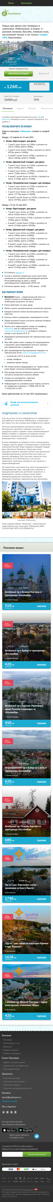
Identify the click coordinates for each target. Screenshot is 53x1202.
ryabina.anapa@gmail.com (16, 331)
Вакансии (7, 1046)
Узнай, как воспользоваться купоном (24, 403)
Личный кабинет (50, 3)
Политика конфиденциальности (17, 1088)
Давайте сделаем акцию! (14, 1062)
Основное (8, 108)
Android (5, 119)
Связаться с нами (9, 1101)
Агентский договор (11, 1078)
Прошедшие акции (11, 1069)
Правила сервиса (10, 1050)
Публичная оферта (11, 1085)
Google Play (25, 1130)
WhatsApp (9, 328)
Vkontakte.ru (7, 1112)
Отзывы (32, 108)
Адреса (20, 108)
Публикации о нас (11, 1043)
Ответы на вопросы (11, 1053)
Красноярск (26, 3)
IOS (39, 117)
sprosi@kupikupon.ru (11, 1097)
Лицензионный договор (14, 1081)
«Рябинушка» (26, 131)
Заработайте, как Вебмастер (15, 1065)
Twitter (11, 1112)
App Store (9, 1130)
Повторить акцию (18, 73)
